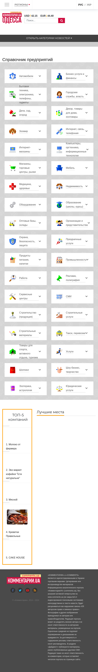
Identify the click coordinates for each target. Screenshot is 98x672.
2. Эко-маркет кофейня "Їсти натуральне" (14, 474)
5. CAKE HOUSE (15, 557)
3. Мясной (11, 499)
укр (89, 5)
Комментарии (21, 600)
